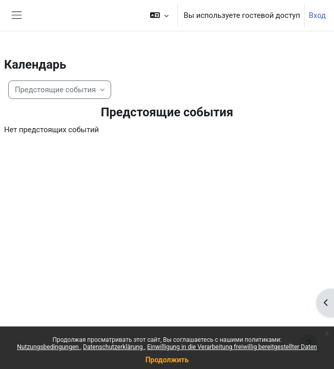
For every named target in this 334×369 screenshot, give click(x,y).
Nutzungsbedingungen (48, 347)
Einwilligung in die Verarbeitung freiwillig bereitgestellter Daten (232, 347)
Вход (317, 15)
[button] (159, 15)
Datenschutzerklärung (113, 347)
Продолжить (167, 360)
